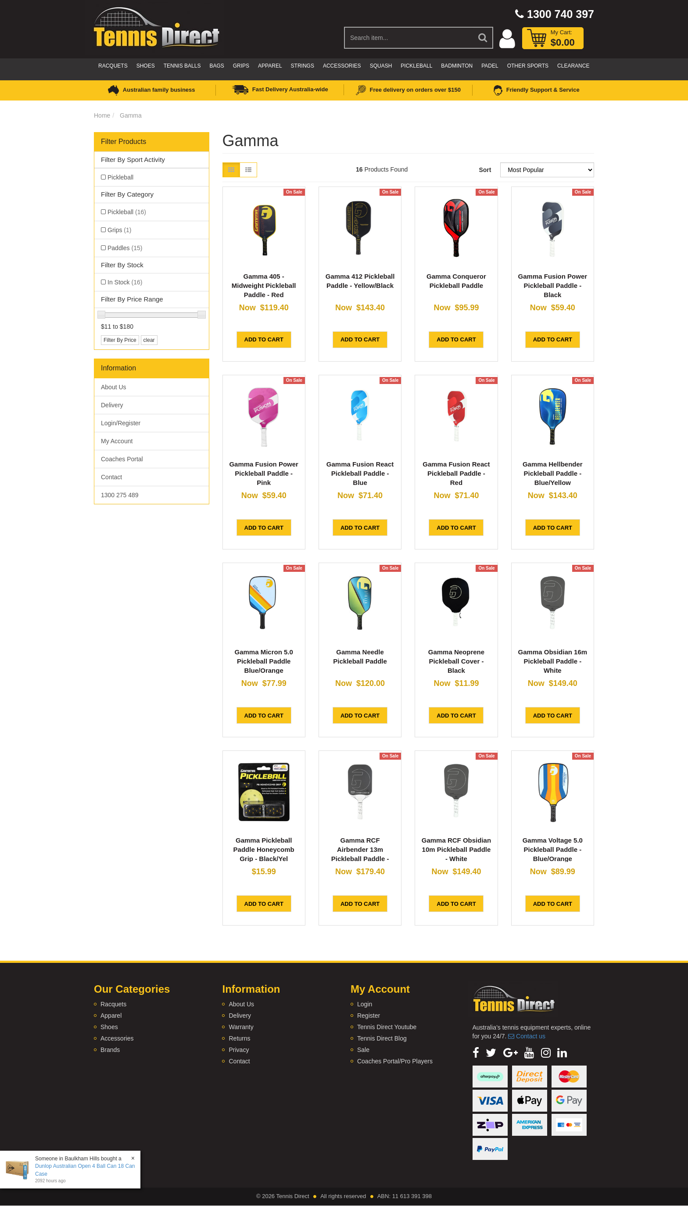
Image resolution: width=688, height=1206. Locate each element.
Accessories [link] (116, 1038)
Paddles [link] (125, 247)
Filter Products (123, 141)
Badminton (457, 66)
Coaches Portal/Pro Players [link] (395, 1061)
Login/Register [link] (120, 423)
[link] (476, 1052)
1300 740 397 (554, 14)
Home (102, 115)
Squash (381, 66)
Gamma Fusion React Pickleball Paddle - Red (456, 473)
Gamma (131, 115)
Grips (241, 66)
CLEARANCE (573, 66)
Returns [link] (239, 1038)
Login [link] (364, 1004)
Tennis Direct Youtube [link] (386, 1026)
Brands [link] (110, 1049)
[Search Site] (483, 38)
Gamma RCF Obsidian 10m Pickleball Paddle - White (456, 849)
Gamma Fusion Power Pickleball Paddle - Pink (263, 473)
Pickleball (416, 66)
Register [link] (368, 1015)
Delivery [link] (112, 405)
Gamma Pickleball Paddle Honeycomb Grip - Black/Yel (263, 849)
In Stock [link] (125, 282)
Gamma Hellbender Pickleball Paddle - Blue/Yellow (553, 473)
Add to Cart (263, 339)
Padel (489, 66)
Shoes (145, 66)
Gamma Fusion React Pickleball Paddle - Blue (360, 473)
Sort (485, 169)
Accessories (342, 66)
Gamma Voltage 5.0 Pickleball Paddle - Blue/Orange (553, 849)
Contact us (526, 1036)
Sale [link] (363, 1049)
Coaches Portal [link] (122, 459)
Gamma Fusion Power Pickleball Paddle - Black (553, 285)
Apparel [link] (111, 1015)
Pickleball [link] (120, 177)
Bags (216, 66)
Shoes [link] (109, 1026)
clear (149, 340)
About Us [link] (113, 387)
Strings (302, 66)
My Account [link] (117, 441)
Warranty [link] (241, 1026)
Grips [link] (119, 229)
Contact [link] (111, 477)
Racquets (113, 66)
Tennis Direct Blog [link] (382, 1038)
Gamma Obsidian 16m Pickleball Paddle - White (553, 661)
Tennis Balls (182, 66)
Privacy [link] (239, 1049)
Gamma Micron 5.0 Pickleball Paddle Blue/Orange (263, 661)
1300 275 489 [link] (120, 495)
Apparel (270, 66)
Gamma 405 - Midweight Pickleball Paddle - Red (264, 285)
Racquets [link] (113, 1004)
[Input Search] (408, 38)
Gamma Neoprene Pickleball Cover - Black (456, 661)
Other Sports (527, 66)
